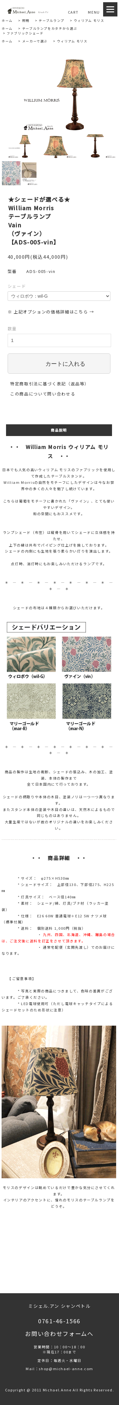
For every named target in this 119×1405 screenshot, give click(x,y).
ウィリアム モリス (89, 20)
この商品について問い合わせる (42, 394)
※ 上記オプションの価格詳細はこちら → (51, 312)
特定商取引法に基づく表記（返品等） (49, 384)
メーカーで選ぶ (35, 41)
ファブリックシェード (25, 33)
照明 (26, 20)
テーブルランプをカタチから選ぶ (49, 28)
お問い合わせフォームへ (59, 1333)
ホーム (7, 20)
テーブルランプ (51, 20)
